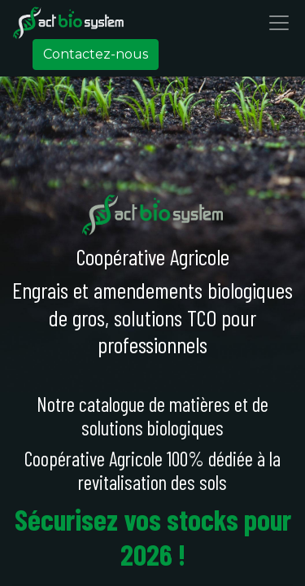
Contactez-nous (95, 54)
